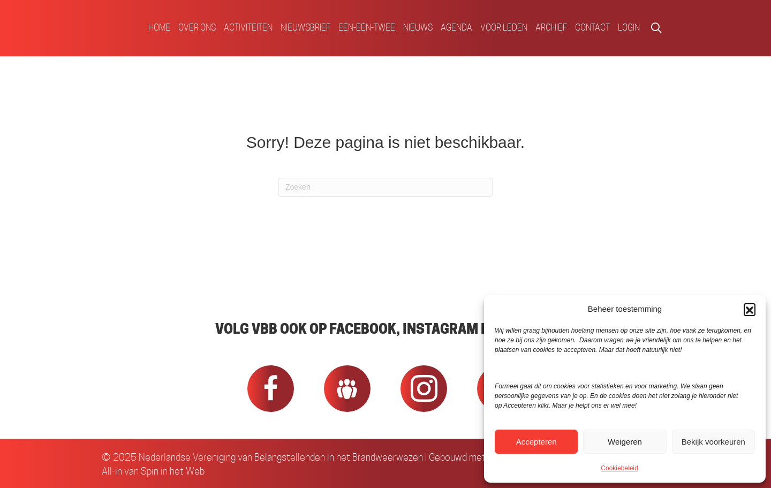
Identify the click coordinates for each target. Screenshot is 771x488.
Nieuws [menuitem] (418, 27)
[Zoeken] (385, 187)
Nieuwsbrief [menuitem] (305, 27)
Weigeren (625, 441)
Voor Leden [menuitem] (503, 27)
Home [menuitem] (159, 27)
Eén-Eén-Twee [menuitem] (366, 27)
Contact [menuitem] (592, 27)
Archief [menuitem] (551, 27)
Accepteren (536, 441)
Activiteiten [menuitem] (248, 27)
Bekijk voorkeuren (713, 441)
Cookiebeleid (619, 468)
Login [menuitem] (629, 27)
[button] (749, 309)
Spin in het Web (173, 471)
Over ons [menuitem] (197, 27)
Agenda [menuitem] (456, 27)
